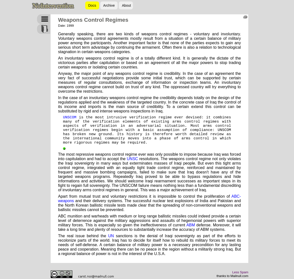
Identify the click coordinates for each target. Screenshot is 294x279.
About (126, 5)
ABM (190, 225)
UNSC (132, 159)
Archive (109, 5)
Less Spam (240, 272)
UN (111, 236)
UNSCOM (69, 117)
